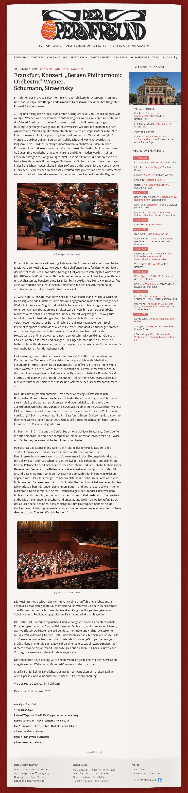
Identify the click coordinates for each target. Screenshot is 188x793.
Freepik (98, 752)
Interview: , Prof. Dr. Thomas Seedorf (154, 306)
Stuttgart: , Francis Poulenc (155, 328)
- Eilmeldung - (155, 337)
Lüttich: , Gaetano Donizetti (153, 169)
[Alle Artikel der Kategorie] (155, 88)
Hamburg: (150, 180)
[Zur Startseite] (94, 25)
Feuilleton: (153, 256)
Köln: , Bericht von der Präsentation (154, 278)
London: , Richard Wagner (153, 175)
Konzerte (46, 69)
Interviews (109, 769)
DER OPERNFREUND (26, 764)
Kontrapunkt (100, 57)
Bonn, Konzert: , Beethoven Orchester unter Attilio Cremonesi (153, 241)
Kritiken (37, 57)
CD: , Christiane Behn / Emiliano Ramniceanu (155, 297)
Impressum (138, 773)
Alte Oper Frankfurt (69, 69)
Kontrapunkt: (154, 320)
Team (156, 57)
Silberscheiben (81, 777)
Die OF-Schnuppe (83, 781)
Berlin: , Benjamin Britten (151, 186)
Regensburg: (151, 233)
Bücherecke (102, 773)
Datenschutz (155, 773)
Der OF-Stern (99, 777)
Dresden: (149, 224)
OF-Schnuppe (139, 57)
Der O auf (144, 780)
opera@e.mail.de (34, 780)
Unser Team (138, 769)
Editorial (21, 57)
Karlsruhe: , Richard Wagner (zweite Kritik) (155, 206)
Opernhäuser (57, 57)
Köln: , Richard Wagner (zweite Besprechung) (154, 285)
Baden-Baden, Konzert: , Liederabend (155, 198)
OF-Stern (120, 57)
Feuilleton (79, 57)
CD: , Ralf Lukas (155, 162)
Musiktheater (80, 769)
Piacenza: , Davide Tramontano (155, 214)
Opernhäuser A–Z (83, 773)
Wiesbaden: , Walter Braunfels (151, 265)
